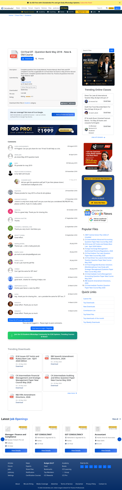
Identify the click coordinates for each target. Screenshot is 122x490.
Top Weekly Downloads (91, 322)
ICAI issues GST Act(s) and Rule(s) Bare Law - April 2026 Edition (27, 358)
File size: (12, 94)
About (17, 484)
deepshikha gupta (20, 286)
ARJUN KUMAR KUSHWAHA (22, 172)
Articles (10, 463)
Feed (45, 466)
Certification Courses (33, 475)
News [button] (18, 8)
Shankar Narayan (20, 199)
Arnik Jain (18, 155)
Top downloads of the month (93, 318)
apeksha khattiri (20, 218)
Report (64, 103)
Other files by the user (29, 87)
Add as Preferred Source (63, 114)
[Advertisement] (61, 32)
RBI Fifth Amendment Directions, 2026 (25, 395)
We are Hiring (28, 484)
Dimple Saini (18, 252)
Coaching (51, 12)
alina (16, 294)
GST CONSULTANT (43, 434)
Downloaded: (13, 90)
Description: (13, 70)
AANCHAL (17, 210)
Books (61, 12)
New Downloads (89, 307)
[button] (106, 8)
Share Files (30, 469)
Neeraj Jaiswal (19, 244)
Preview (39, 59)
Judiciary (11, 472)
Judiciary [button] (56, 8)
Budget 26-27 (49, 463)
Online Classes (98, 89)
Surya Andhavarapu (21, 146)
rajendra (17, 191)
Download (27, 59)
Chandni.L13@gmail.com (23, 227)
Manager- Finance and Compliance (15, 435)
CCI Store (64, 8)
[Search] (101, 8)
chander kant (26, 180)
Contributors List (89, 310)
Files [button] (49, 8)
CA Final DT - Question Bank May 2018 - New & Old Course (46, 53)
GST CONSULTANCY (74, 434)
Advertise (54, 484)
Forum (10, 466)
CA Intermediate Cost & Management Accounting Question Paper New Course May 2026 (99, 276)
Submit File (87, 299)
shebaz (16, 269)
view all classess (98, 137)
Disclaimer (79, 484)
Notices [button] (44, 8)
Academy (41, 12)
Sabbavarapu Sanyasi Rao (23, 277)
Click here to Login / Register (42, 328)
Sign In (117, 8)
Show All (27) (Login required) (20, 320)
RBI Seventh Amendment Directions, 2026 (62, 357)
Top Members (49, 472)
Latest (14, 419)
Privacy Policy (91, 484)
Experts (28, 466)
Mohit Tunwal (19, 235)
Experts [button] (37, 8)
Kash (16, 163)
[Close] (119, 2)
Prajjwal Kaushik (26, 82)
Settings (11, 475)
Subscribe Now (98, 203)
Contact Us (103, 484)
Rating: (11, 97)
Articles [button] (24, 8)
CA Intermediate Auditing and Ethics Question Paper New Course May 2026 (63, 377)
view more (72, 393)
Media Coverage (42, 484)
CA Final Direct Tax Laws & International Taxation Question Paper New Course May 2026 (99, 260)
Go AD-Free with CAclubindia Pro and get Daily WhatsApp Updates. (59, 3)
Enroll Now (107, 101)
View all (116, 419)
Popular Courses (27, 12)
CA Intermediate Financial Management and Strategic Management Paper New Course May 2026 (28, 379)
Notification (30, 472)
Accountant (100, 434)
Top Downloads (88, 303)
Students (27, 103)
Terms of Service (67, 484)
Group (65, 472)
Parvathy (17, 303)
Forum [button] (30, 8)
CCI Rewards (48, 475)
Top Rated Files (88, 314)
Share (72, 103)
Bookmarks (48, 469)
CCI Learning (66, 469)
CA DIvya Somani (82, 12)
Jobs (93, 12)
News (28, 463)
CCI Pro (70, 12)
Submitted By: (13, 78)
